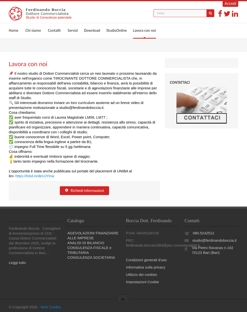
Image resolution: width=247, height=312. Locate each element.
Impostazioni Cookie (142, 282)
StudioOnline (116, 30)
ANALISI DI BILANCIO (85, 243)
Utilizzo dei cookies (141, 274)
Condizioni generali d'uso (146, 260)
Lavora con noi (144, 30)
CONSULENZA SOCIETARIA (91, 257)
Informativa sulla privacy (145, 267)
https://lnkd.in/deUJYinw (34, 176)
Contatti (54, 30)
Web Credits (51, 307)
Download (92, 30)
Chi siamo (33, 30)
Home (13, 30)
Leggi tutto (17, 262)
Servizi (73, 30)
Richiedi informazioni (84, 190)
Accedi (230, 3)
